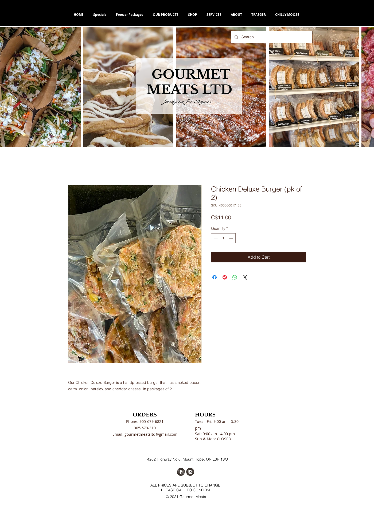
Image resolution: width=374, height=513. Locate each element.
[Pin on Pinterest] (224, 277)
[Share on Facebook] (214, 277)
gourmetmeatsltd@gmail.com (150, 434)
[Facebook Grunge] (181, 472)
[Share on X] (245, 277)
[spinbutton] (223, 238)
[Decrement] (215, 238)
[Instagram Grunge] (190, 472)
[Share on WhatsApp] (235, 277)
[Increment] (231, 238)
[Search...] (271, 37)
